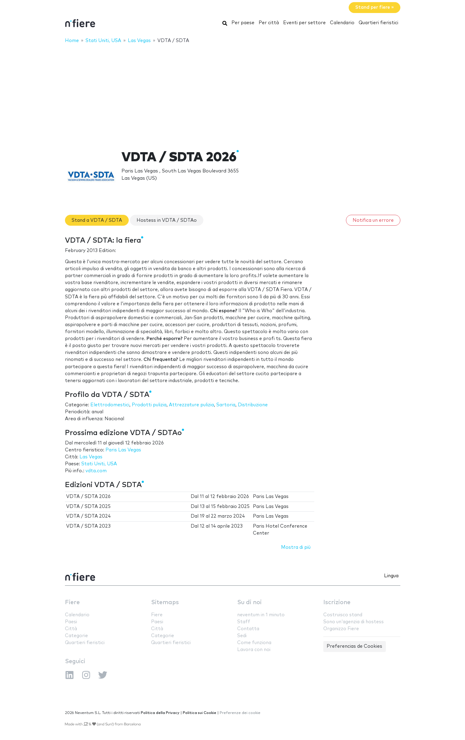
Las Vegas (90, 457)
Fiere (72, 602)
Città (71, 629)
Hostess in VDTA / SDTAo (167, 220)
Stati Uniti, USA (99, 464)
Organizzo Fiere (341, 629)
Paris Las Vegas (123, 450)
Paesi (71, 622)
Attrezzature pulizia (191, 405)
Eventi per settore (304, 23)
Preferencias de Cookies (354, 646)
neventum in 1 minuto (261, 615)
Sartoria (225, 405)
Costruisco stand (342, 615)
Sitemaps (165, 602)
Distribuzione (253, 405)
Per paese (242, 23)
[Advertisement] (232, 93)
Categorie (76, 636)
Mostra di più (296, 547)
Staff (243, 622)
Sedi (242, 636)
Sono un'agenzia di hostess (353, 622)
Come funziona (254, 642)
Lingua (391, 576)
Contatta (248, 629)
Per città (269, 23)
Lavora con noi (253, 649)
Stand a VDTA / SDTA (97, 220)
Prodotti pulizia (149, 405)
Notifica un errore (373, 220)
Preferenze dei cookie (240, 713)
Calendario (342, 23)
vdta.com (96, 471)
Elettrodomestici (109, 405)
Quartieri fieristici (378, 23)
